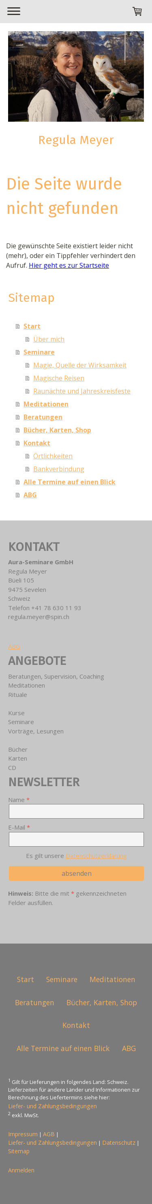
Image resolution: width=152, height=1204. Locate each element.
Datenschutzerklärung (96, 855)
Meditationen (46, 404)
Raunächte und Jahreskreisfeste (82, 391)
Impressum (23, 1134)
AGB (49, 1134)
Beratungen (43, 417)
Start (32, 326)
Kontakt (37, 443)
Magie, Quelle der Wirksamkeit (79, 365)
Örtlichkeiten (53, 456)
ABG (30, 494)
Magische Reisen (58, 378)
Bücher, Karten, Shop (57, 430)
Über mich (48, 339)
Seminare (39, 352)
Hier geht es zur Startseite (69, 265)
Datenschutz (118, 1142)
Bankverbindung (58, 468)
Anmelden (21, 1170)
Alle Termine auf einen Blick (70, 481)
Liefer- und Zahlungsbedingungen (52, 1106)
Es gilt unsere (76, 855)
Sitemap (19, 1151)
